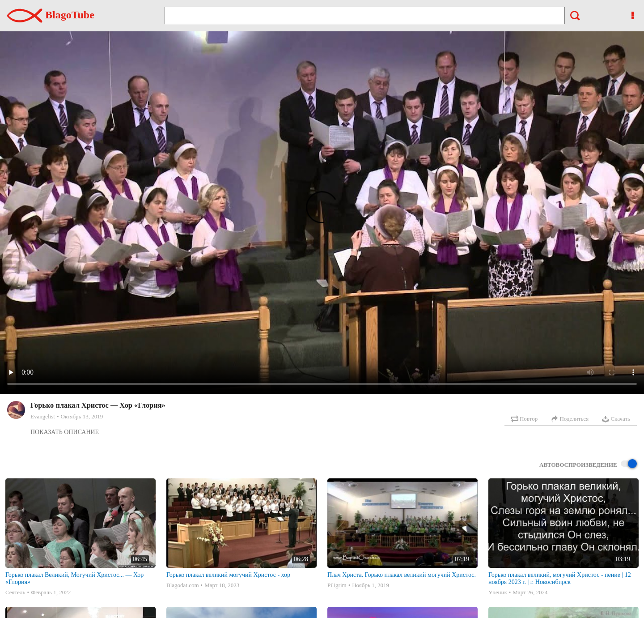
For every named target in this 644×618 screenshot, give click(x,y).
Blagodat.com (182, 585)
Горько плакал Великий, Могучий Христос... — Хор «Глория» (74, 578)
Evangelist (42, 416)
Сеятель (15, 592)
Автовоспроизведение (588, 464)
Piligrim (337, 585)
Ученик (497, 592)
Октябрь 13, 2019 (81, 416)
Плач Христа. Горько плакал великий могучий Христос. (401, 574)
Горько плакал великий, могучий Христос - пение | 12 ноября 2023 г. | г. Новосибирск (559, 578)
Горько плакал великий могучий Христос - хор (228, 574)
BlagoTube (50, 15)
